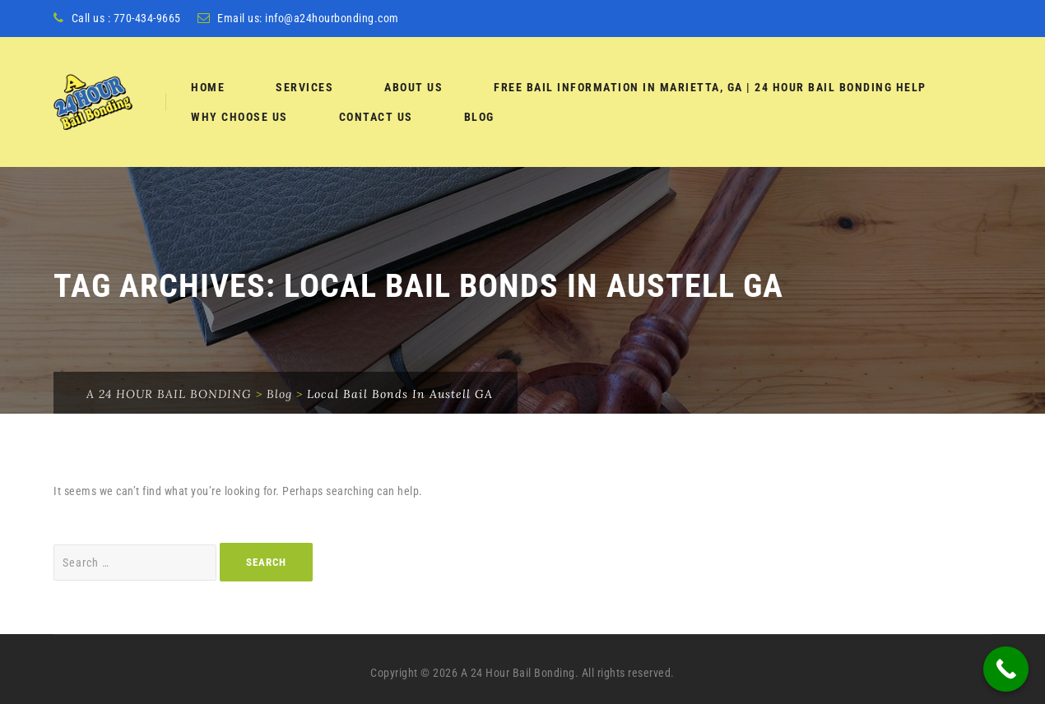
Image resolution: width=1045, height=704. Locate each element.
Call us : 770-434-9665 (126, 18)
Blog (479, 116)
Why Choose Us (239, 116)
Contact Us (376, 116)
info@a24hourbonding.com (332, 18)
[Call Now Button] (1006, 669)
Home (208, 87)
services (304, 87)
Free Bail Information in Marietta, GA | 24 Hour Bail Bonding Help (710, 87)
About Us (413, 87)
